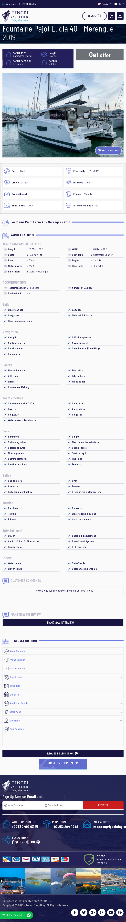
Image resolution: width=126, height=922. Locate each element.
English (105, 3)
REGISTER (103, 805)
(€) (119, 3)
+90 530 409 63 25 (27, 3)
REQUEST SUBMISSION (63, 753)
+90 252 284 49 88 (65, 826)
